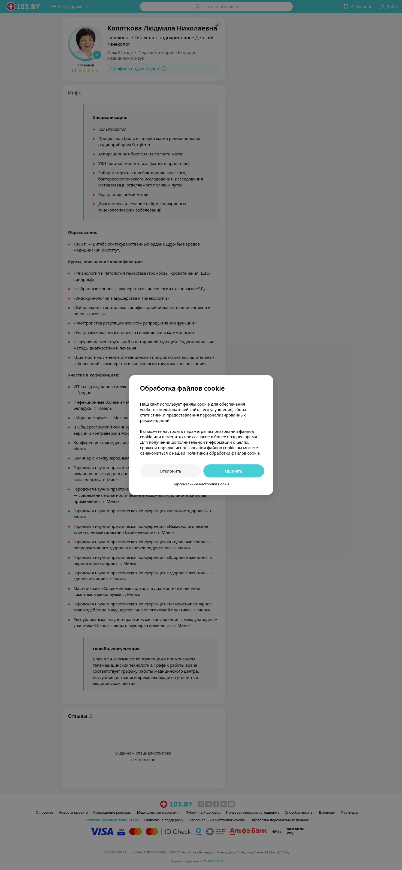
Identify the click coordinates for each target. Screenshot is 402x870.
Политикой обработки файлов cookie (223, 453)
